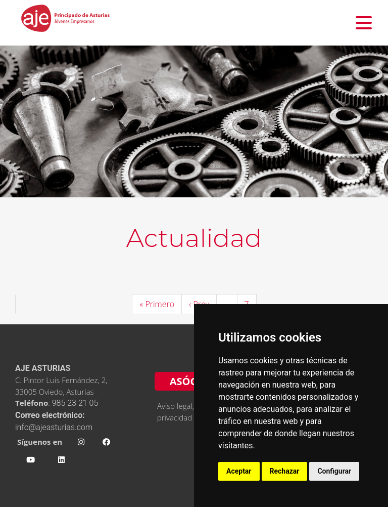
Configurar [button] (334, 471)
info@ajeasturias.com (53, 427)
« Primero (156, 304)
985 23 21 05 (76, 403)
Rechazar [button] (285, 471)
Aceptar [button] (239, 471)
